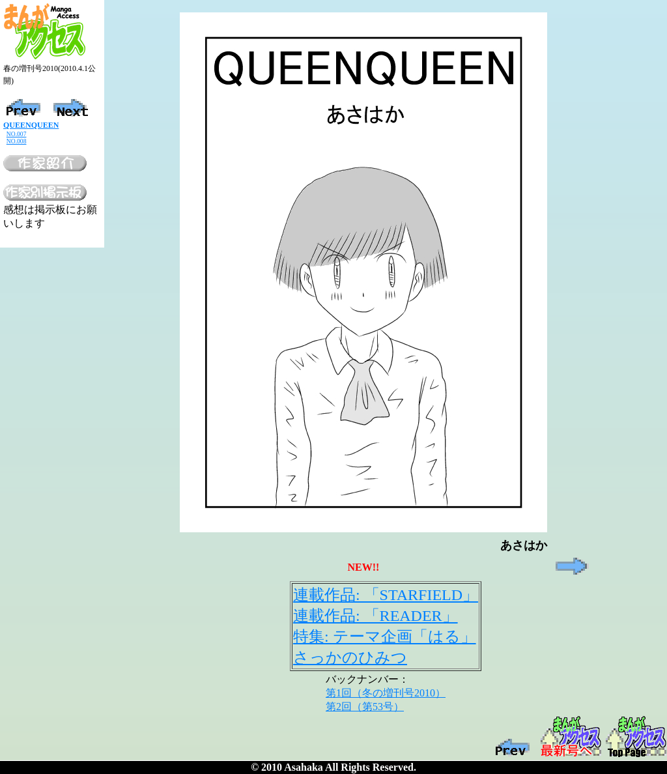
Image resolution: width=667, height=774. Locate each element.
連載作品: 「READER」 (375, 615)
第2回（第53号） (365, 706)
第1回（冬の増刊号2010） (386, 692)
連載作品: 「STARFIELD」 (385, 594)
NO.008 (17, 141)
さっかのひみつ (350, 657)
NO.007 (17, 133)
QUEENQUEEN (31, 125)
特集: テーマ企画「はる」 (384, 636)
